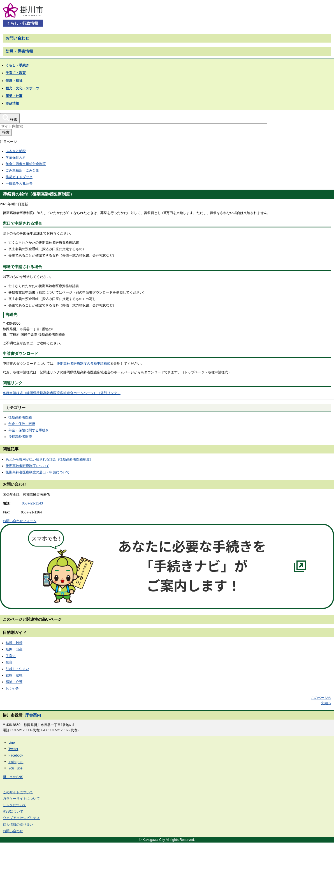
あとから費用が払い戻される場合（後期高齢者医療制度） (49, 459)
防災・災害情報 (19, 51)
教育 (9, 662)
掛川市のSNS (13, 777)
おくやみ (12, 688)
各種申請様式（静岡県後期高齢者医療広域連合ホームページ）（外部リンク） (61, 393)
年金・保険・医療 (21, 424)
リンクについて (14, 805)
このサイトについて (18, 792)
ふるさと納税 (16, 151)
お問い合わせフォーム (19, 521)
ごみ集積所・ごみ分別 (22, 170)
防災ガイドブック (19, 177)
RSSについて (13, 811)
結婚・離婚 (14, 643)
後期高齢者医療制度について (27, 466)
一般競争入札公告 (19, 183)
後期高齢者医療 (20, 417)
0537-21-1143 (32, 503)
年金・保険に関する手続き (28, 430)
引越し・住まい (17, 669)
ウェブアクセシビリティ (21, 818)
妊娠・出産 (14, 649)
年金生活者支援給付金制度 (26, 164)
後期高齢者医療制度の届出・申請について (37, 472)
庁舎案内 (33, 715)
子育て (11, 656)
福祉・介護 (14, 682)
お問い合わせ (17, 38)
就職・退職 (14, 675)
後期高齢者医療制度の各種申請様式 (83, 364)
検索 (6, 132)
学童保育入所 (16, 157)
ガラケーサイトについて (21, 799)
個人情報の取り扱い (18, 825)
